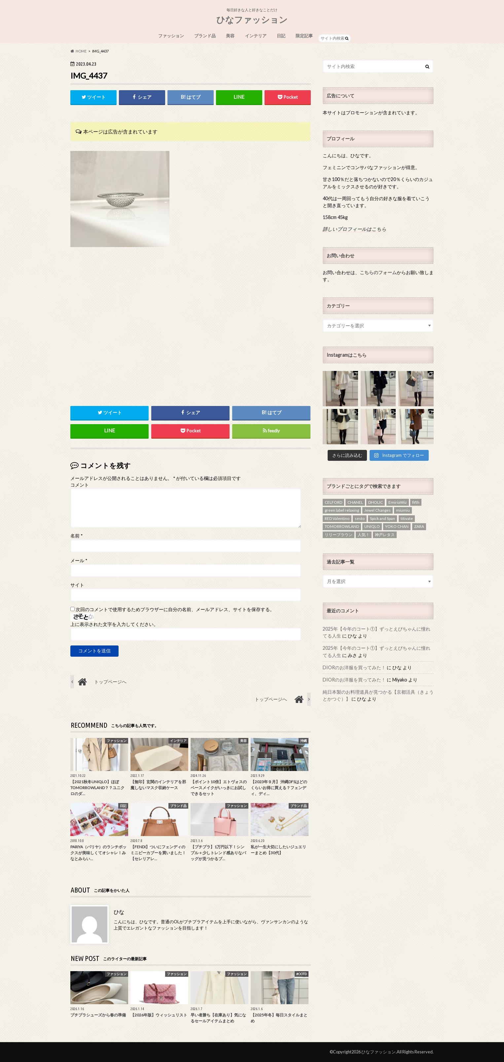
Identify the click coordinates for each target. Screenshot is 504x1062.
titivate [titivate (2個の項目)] (407, 518)
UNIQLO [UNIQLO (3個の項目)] (372, 526)
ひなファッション (252, 19)
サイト (77, 585)
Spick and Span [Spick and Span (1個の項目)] (382, 518)
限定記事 (304, 35)
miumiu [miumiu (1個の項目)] (403, 510)
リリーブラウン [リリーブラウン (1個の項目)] (338, 534)
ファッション (171, 35)
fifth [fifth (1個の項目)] (415, 502)
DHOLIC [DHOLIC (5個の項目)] (375, 502)
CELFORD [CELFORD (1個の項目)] (333, 502)
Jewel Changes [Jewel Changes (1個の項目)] (377, 510)
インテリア (256, 35)
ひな (119, 912)
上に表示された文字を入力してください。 (114, 624)
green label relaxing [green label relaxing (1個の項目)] (342, 510)
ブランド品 (205, 35)
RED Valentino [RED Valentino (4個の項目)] (337, 518)
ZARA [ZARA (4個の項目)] (419, 526)
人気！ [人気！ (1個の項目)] (364, 534)
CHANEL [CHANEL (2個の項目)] (355, 502)
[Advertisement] (190, 341)
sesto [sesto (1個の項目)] (360, 518)
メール (78, 560)
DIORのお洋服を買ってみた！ (354, 667)
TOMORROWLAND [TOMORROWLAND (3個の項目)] (342, 526)
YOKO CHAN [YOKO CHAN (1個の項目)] (397, 526)
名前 (76, 535)
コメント (79, 485)
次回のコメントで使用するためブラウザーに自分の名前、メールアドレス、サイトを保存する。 (175, 609)
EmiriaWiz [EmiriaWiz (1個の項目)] (397, 502)
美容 (230, 35)
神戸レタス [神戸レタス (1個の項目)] (385, 534)
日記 (281, 35)
